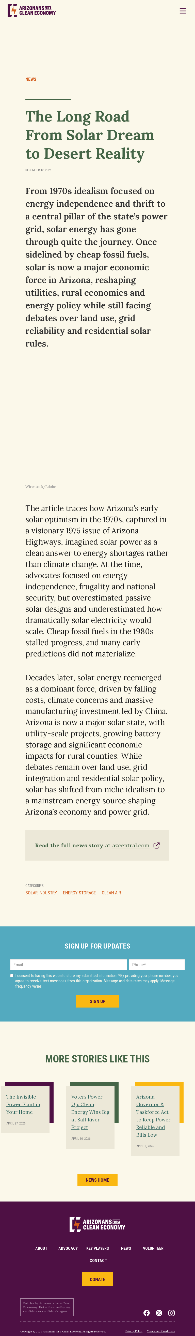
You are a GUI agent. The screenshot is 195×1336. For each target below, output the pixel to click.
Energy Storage (79, 893)
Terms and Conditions (161, 1331)
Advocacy (68, 1248)
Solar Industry (41, 893)
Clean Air (111, 893)
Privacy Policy (133, 1331)
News (30, 79)
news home (97, 1180)
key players (97, 1248)
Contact (98, 1260)
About (41, 1248)
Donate (97, 1279)
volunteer (153, 1248)
